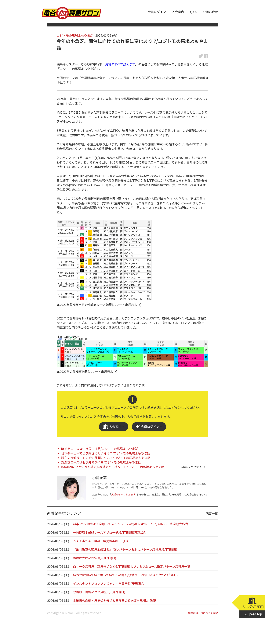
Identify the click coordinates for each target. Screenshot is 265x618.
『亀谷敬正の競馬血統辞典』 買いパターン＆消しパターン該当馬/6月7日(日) (125, 549)
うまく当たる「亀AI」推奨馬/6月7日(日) (100, 541)
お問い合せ (210, 11)
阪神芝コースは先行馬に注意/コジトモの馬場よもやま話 (99, 448)
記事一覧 (212, 513)
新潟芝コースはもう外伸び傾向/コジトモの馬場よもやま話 (101, 462)
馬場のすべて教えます (120, 64)
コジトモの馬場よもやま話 (75, 35)
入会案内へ (113, 426)
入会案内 (178, 11)
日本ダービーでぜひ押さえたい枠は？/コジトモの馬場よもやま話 (105, 453)
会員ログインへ (149, 426)
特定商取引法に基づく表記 (203, 613)
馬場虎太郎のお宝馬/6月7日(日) (94, 558)
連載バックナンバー (194, 466)
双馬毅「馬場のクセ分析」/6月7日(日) (99, 592)
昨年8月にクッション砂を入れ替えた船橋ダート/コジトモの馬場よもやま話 (112, 466)
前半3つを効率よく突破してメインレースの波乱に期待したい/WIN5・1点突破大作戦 (130, 524)
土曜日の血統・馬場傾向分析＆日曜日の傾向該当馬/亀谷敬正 (114, 600)
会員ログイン (157, 11)
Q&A (193, 11)
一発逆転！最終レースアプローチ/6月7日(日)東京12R (109, 532)
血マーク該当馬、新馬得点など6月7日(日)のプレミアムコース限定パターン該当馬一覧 (131, 566)
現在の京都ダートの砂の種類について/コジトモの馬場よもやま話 (105, 457)
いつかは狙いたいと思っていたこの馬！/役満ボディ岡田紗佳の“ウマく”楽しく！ (128, 575)
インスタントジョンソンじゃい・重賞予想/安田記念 (108, 583)
